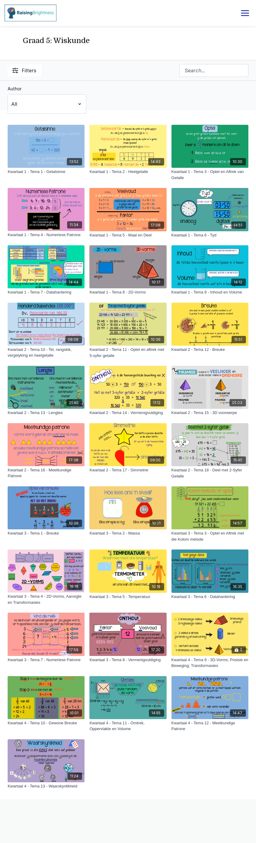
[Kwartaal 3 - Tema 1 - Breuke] (46, 533)
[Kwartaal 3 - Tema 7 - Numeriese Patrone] (46, 660)
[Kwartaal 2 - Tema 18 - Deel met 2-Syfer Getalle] (209, 473)
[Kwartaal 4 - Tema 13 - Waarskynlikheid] (46, 786)
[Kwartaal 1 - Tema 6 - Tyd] (209, 235)
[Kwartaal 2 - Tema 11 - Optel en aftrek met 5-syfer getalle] (127, 352)
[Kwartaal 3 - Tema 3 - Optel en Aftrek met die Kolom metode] (209, 536)
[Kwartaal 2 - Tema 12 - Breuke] (209, 350)
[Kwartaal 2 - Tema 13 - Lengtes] (46, 413)
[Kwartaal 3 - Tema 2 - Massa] (127, 533)
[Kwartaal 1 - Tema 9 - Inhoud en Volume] (209, 292)
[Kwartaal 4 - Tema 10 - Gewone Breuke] (46, 723)
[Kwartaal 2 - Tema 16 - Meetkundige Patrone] (46, 473)
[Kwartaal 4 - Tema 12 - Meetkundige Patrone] (209, 726)
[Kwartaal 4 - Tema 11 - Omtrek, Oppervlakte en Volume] (127, 726)
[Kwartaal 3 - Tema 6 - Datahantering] (209, 597)
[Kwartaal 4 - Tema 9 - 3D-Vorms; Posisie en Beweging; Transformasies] (209, 663)
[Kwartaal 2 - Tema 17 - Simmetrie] (127, 470)
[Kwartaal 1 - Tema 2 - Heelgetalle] (127, 172)
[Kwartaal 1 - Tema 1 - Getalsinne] (46, 172)
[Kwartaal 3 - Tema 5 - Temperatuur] (127, 597)
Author (15, 88)
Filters (24, 70)
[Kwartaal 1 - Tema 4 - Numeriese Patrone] (46, 235)
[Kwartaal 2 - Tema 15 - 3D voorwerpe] (209, 413)
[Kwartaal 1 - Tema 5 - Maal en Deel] (127, 235)
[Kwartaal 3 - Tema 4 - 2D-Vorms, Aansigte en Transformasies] (46, 599)
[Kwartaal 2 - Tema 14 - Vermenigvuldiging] (127, 413)
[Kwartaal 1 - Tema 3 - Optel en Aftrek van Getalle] (209, 175)
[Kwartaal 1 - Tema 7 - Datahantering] (46, 292)
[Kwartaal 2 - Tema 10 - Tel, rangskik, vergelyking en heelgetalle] (46, 352)
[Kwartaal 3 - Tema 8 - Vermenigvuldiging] (127, 660)
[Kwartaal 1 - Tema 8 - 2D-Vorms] (127, 292)
